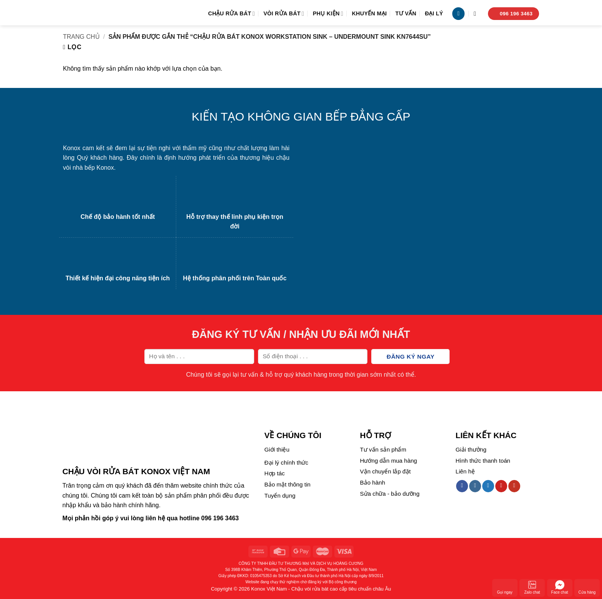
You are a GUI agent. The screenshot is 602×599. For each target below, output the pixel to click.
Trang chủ (81, 36)
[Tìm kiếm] (477, 13)
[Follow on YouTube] (514, 486)
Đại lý (434, 13)
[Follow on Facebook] (462, 486)
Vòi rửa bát (283, 13)
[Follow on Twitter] (488, 486)
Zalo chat (532, 587)
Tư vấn (406, 13)
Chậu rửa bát (231, 13)
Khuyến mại (369, 13)
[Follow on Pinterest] (501, 486)
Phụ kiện (328, 13)
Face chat (559, 587)
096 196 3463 (220, 518)
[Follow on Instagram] (475, 486)
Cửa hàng (587, 587)
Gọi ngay (504, 587)
